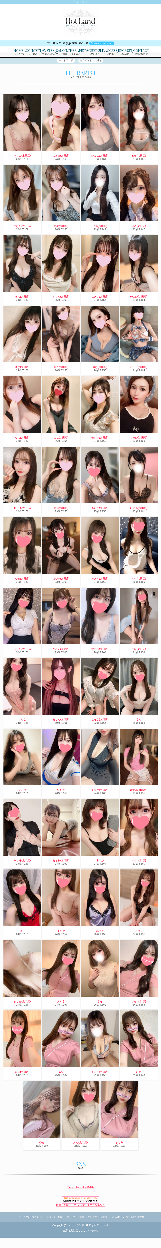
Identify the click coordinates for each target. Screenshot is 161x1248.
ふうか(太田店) (22, 662)
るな (61, 1085)
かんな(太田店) (99, 169)
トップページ (10, 1229)
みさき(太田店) (99, 592)
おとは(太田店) (22, 521)
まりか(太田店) (99, 803)
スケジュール (94, 1229)
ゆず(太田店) (22, 380)
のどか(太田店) (138, 310)
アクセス (109, 1229)
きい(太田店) (138, 592)
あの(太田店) (61, 240)
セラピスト (26, 1229)
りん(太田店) (138, 874)
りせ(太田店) (22, 592)
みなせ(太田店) (22, 874)
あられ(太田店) (61, 874)
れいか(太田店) (138, 380)
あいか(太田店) (99, 521)
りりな (22, 733)
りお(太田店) (22, 451)
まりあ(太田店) (22, 1015)
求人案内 (123, 1229)
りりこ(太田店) (22, 169)
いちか (61, 803)
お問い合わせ (151, 1229)
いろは (22, 803)
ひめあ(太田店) (138, 521)
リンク (136, 1229)
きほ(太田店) (22, 1085)
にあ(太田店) (100, 240)
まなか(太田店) (22, 240)
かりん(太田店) (61, 310)
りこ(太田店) (61, 380)
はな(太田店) (138, 1015)
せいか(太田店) (99, 451)
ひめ (138, 1085)
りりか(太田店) (138, 451)
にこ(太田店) (61, 451)
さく (138, 733)
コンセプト (43, 1229)
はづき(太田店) (61, 592)
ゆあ (41, 1156)
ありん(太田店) (61, 733)
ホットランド (76, 1235)
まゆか (100, 874)
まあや (61, 944)
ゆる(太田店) (138, 240)
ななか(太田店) (99, 733)
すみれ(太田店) (99, 662)
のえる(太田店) (61, 169)
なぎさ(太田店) (99, 310)
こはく (139, 944)
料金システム (59, 1229)
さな (100, 1015)
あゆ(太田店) (61, 521)
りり (22, 944)
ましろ (119, 1156)
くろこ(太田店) (99, 1085)
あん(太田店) (80, 1156)
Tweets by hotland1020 (80, 1201)
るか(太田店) (138, 169)
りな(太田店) (100, 380)
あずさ (61, 1015)
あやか (100, 944)
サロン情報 (76, 1229)
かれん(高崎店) (61, 662)
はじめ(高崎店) (138, 803)
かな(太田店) (138, 662)
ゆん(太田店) (22, 310)
